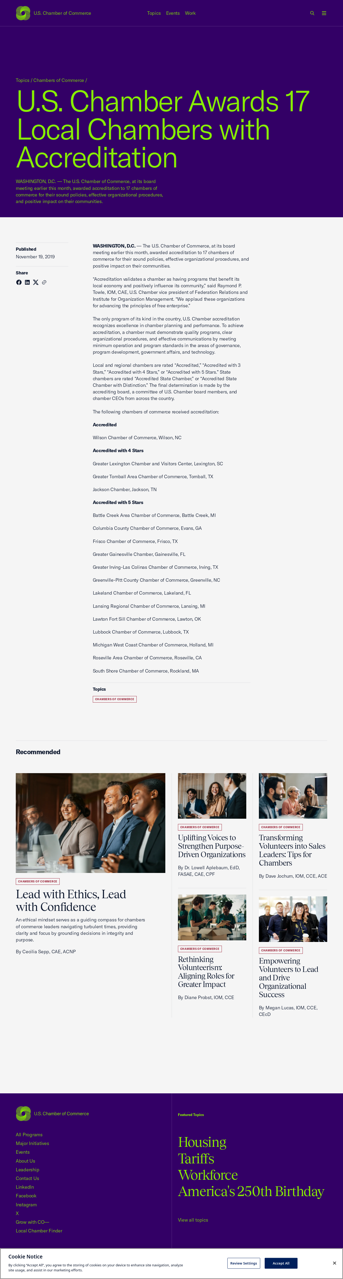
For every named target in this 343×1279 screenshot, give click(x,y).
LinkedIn (25, 1187)
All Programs (29, 1135)
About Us (25, 1161)
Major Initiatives (32, 1143)
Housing (202, 1142)
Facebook (26, 1196)
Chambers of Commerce (58, 80)
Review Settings (243, 1263)
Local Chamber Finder (39, 1231)
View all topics (193, 1220)
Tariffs (196, 1158)
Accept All (281, 1263)
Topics (154, 13)
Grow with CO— (32, 1222)
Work (190, 13)
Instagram (26, 1205)
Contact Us (27, 1178)
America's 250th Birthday (251, 1191)
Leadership (27, 1170)
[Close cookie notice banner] (334, 1263)
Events (173, 13)
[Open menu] (324, 13)
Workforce (208, 1175)
